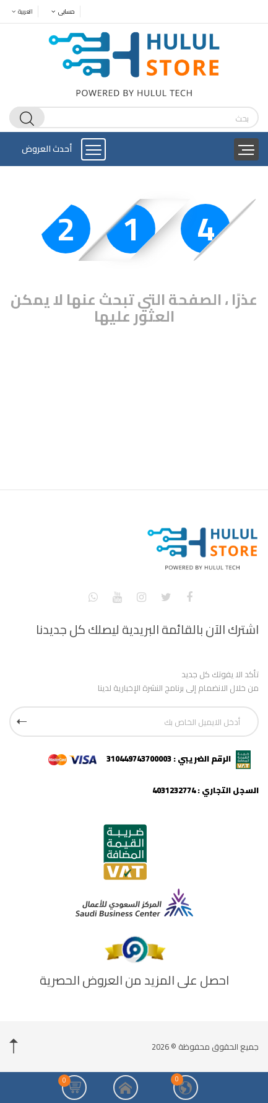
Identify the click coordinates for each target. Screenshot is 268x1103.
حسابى (59, 11)
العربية (19, 11)
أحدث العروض (47, 149)
